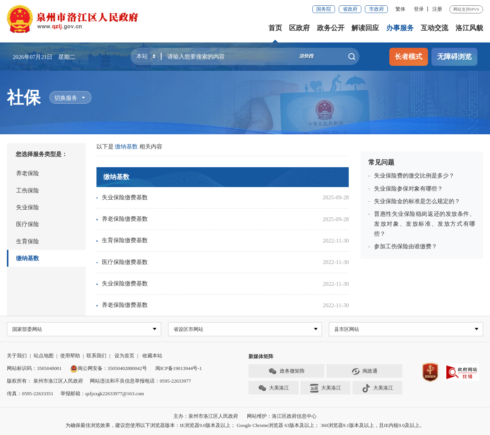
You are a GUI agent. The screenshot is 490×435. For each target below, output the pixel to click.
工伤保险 (27, 190)
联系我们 (96, 356)
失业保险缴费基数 (125, 197)
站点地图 (44, 356)
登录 (419, 9)
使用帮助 (70, 356)
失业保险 (27, 207)
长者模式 (408, 56)
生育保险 (27, 241)
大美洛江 (273, 389)
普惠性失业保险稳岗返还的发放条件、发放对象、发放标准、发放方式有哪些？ (424, 224)
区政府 (299, 28)
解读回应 (365, 28)
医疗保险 (27, 224)
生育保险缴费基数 (125, 240)
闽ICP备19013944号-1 (178, 369)
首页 (275, 28)
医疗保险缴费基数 (125, 262)
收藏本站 (152, 356)
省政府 (350, 9)
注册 (437, 9)
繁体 (400, 9)
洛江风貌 (469, 28)
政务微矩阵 (286, 372)
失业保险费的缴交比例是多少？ (414, 176)
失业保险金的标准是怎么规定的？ (417, 201)
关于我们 (17, 356)
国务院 (323, 9)
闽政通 (364, 372)
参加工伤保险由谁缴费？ (405, 246)
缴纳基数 (27, 258)
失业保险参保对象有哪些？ (408, 189)
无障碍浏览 (454, 56)
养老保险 (27, 173)
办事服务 (400, 28)
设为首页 (124, 356)
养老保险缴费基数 (125, 219)
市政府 (376, 9)
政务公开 (331, 28)
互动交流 (434, 28)
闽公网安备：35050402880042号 (108, 369)
